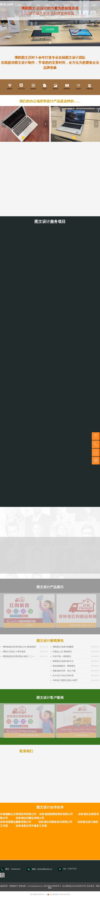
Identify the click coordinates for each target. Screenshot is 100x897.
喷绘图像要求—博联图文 (64, 666)
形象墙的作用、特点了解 (64, 671)
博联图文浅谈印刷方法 (63, 661)
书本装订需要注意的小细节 (65, 680)
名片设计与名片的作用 (63, 675)
